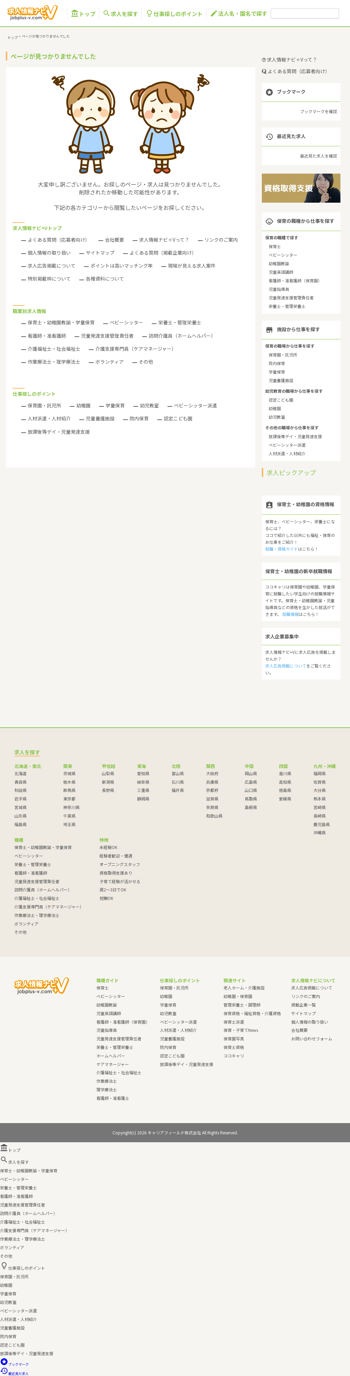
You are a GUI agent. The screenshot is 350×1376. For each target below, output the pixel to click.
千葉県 (69, 816)
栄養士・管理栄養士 (179, 322)
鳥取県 (251, 798)
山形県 (20, 816)
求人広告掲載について (52, 265)
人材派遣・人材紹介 (49, 418)
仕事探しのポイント (174, 13)
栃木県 (69, 782)
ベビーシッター (126, 322)
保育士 (275, 246)
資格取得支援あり (115, 873)
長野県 (108, 790)
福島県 (20, 824)
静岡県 (143, 798)
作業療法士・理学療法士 (54, 361)
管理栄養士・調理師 (242, 1005)
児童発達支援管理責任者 (107, 335)
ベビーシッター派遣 (195, 405)
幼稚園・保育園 (238, 996)
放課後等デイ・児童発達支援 (59, 431)
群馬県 (69, 790)
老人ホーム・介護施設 (244, 987)
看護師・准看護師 (47, 335)
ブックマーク (14, 1364)
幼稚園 (83, 405)
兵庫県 (212, 782)
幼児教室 (149, 405)
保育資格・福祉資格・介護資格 (252, 1013)
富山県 (178, 773)
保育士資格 (234, 1047)
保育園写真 (234, 1038)
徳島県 (285, 790)
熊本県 (319, 798)
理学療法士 (106, 1089)
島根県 (251, 807)
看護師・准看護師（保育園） (295, 280)
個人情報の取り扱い (49, 252)
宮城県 (20, 807)
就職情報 (290, 614)
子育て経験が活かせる (119, 881)
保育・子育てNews (241, 1030)
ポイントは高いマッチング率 (122, 265)
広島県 (251, 782)
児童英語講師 (281, 272)
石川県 (178, 782)
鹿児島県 (321, 824)
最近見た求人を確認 (318, 156)
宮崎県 (319, 807)
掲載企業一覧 (303, 1005)
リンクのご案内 (221, 239)
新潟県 (108, 782)
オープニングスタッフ (119, 864)
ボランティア (109, 361)
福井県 (178, 790)
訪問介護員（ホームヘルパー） (182, 335)
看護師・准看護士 (112, 1098)
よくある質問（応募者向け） (59, 239)
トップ (83, 13)
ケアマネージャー (112, 1064)
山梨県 (108, 773)
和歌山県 (214, 816)
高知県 (285, 782)
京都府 (212, 790)
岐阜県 (143, 782)
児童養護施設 (100, 418)
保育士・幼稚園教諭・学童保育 (61, 322)
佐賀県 (319, 782)
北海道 (20, 773)
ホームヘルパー (110, 1055)
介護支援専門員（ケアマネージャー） (135, 348)
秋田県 (20, 790)
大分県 (319, 790)
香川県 (285, 773)
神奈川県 (71, 807)
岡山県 (251, 773)
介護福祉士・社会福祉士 (54, 348)
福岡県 (319, 773)
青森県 (20, 782)
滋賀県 (212, 798)
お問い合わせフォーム (311, 1038)
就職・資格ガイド (281, 549)
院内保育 (139, 418)
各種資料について (105, 278)
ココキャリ (234, 1055)
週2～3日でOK (112, 889)
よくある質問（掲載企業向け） (163, 252)
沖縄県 (319, 832)
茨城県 (69, 773)
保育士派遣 (234, 1022)
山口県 (251, 790)
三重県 (143, 790)
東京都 (69, 798)
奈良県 (212, 807)
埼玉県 (69, 824)
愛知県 (143, 773)
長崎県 (319, 816)
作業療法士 (106, 1081)
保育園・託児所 (44, 405)
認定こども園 (178, 418)
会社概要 (114, 239)
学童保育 (115, 405)
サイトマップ (100, 252)
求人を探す (120, 13)
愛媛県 (285, 798)
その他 (146, 361)
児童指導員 (279, 289)
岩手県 (20, 798)
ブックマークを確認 (318, 111)
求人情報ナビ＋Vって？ (164, 239)
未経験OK (108, 847)
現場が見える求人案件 (192, 265)
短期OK (106, 898)
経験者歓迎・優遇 (115, 856)
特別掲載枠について (49, 278)
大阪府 (212, 773)
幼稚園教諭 (279, 263)
